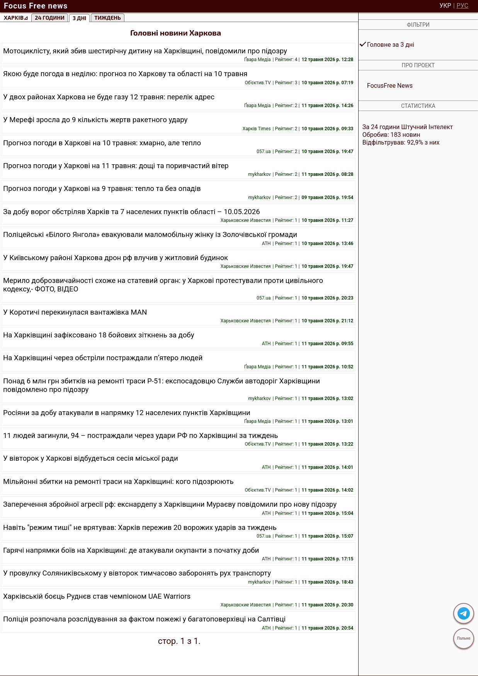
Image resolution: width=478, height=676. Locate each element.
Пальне (464, 638)
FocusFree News (390, 85)
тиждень (107, 17)
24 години (50, 17)
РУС (462, 6)
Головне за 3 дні (390, 44)
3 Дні (79, 18)
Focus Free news (36, 5)
